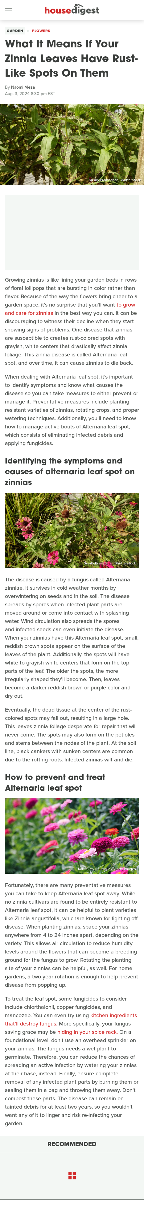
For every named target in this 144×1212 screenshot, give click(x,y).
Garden (15, 31)
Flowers (41, 31)
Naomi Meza (23, 87)
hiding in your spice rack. (87, 1032)
